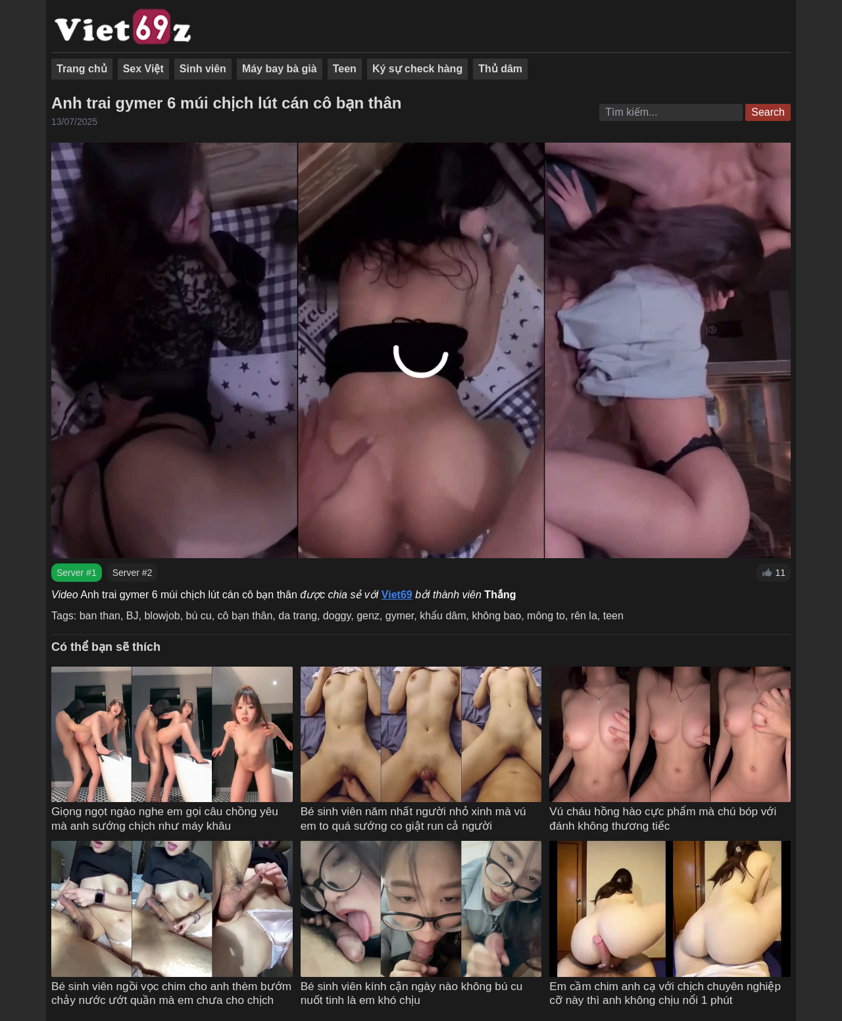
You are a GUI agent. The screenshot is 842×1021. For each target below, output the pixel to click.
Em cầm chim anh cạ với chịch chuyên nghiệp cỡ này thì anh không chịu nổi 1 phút (665, 993)
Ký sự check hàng (417, 68)
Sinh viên (203, 68)
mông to (546, 615)
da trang (297, 615)
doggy (337, 615)
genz (368, 615)
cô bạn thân (245, 615)
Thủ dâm (500, 68)
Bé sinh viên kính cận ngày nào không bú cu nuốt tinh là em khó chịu (412, 993)
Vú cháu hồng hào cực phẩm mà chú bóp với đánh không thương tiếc (662, 818)
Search (768, 112)
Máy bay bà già (279, 68)
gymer (399, 615)
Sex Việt (143, 68)
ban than (100, 615)
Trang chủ (82, 68)
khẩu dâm (443, 615)
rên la (584, 615)
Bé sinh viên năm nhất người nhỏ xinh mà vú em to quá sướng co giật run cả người (413, 818)
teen (613, 615)
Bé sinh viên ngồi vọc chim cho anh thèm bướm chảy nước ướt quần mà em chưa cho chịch (171, 993)
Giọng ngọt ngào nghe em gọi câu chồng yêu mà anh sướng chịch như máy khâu (164, 818)
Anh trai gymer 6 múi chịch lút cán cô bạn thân (226, 103)
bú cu (199, 615)
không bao (496, 615)
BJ (132, 615)
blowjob (162, 615)
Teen (345, 68)
